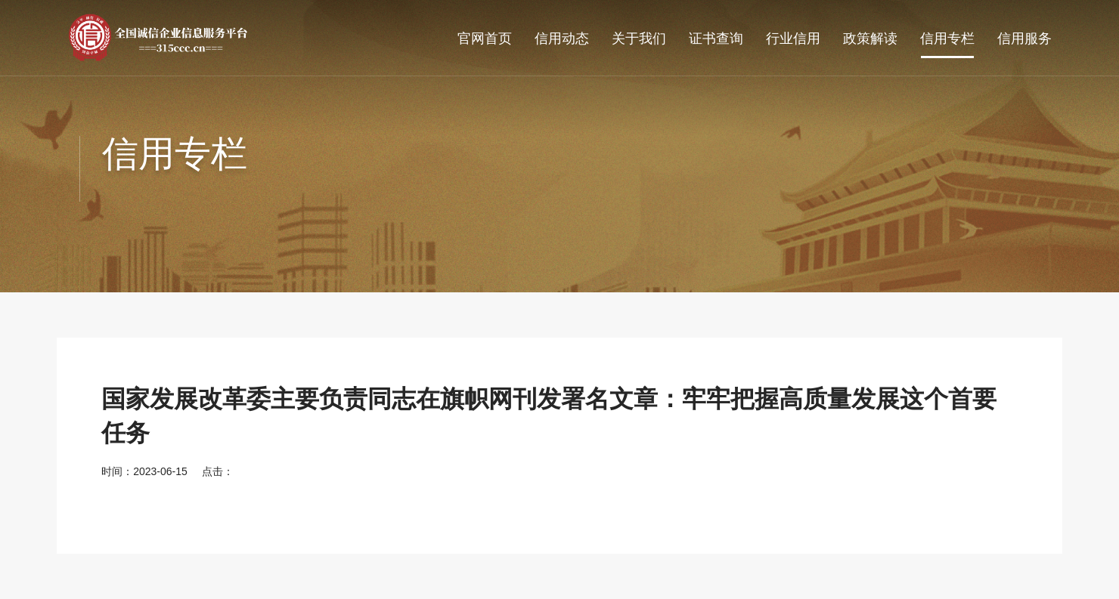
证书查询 (716, 38)
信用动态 (562, 38)
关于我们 (639, 38)
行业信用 (793, 38)
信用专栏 (947, 38)
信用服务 (1024, 38)
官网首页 (484, 38)
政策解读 (870, 38)
